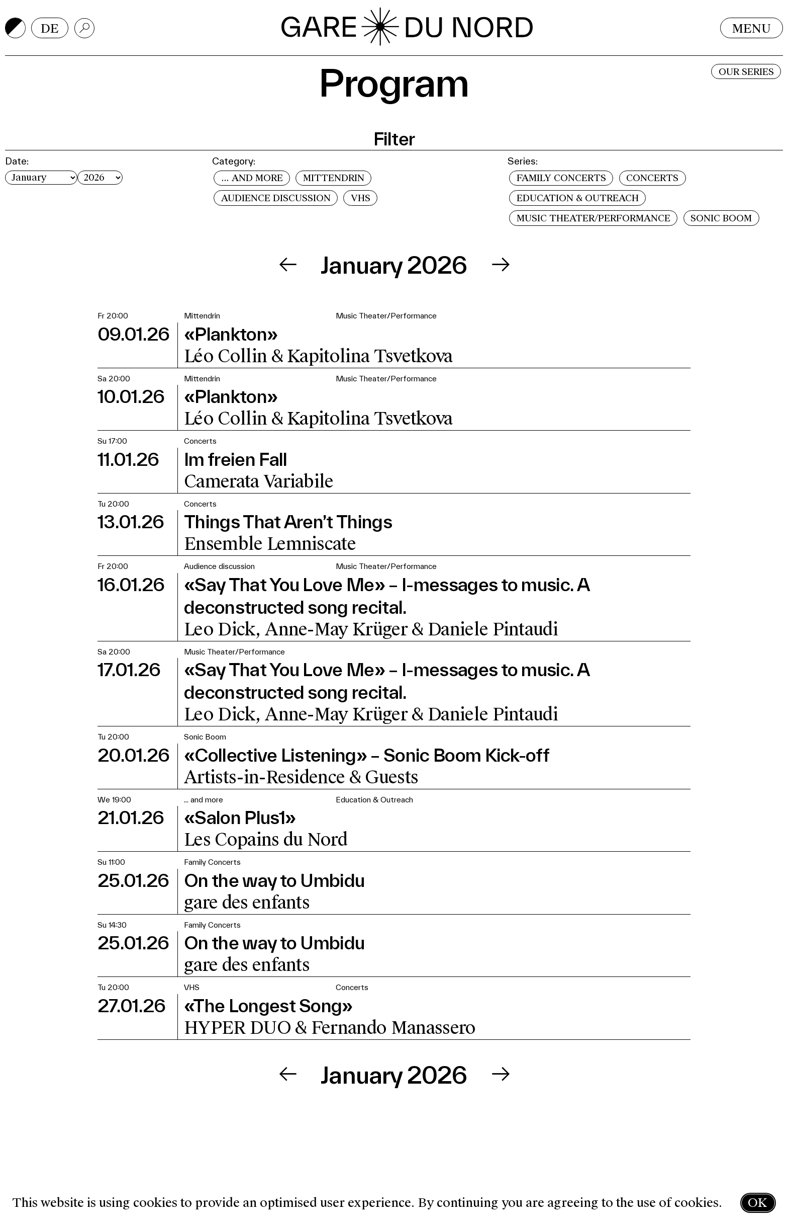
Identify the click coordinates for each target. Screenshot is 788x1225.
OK (757, 1202)
